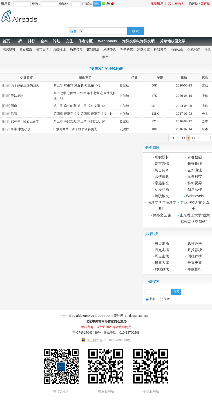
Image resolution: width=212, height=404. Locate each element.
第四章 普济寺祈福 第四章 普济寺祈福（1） (84, 113)
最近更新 (194, 263)
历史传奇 (76, 49)
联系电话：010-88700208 (122, 332)
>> (193, 138)
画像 (14, 106)
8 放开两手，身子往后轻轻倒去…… (78, 129)
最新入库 (162, 263)
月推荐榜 (194, 250)
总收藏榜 (162, 269)
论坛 (56, 41)
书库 (18, 41)
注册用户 (157, 3)
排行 (31, 41)
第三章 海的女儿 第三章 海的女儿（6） (81, 121)
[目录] (6, 85)
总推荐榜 (194, 243)
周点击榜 (162, 256)
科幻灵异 (160, 49)
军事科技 (126, 49)
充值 (69, 41)
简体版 (193, 3)
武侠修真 (109, 49)
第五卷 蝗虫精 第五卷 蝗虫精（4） (78, 85)
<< (183, 138)
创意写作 (193, 49)
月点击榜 (162, 250)
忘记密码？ (176, 3)
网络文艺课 (162, 215)
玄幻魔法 (93, 49)
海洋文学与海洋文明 (138, 41)
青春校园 (26, 49)
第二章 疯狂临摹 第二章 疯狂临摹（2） (81, 106)
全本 (44, 41)
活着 (14, 113)
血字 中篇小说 (21, 129)
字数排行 (194, 269)
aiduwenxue (85, 316)
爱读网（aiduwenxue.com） (133, 316)
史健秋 (124, 95)
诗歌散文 (162, 196)
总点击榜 (162, 243)
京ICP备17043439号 (86, 332)
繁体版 (205, 3)
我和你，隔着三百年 (25, 121)
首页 (6, 41)
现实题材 (9, 49)
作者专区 (85, 41)
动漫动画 (177, 49)
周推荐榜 (194, 256)
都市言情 (42, 49)
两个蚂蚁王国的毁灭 (25, 85)
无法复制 (17, 95)
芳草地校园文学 (172, 41)
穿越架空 (143, 49)
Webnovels (107, 41)
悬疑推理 (59, 49)
